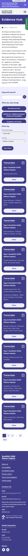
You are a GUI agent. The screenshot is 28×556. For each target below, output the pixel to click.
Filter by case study (10, 103)
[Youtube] (7, 549)
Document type (7, 130)
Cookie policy (6, 480)
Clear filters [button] (7, 148)
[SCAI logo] (8, 457)
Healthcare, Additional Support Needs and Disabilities (14, 115)
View (14, 180)
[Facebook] (3, 549)
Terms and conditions (9, 477)
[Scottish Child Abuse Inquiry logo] (7, 12)
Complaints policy (8, 471)
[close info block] (25, 5)
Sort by (4, 138)
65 (20, 435)
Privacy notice (7, 474)
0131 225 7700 (6, 537)
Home (5, 27)
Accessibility (6, 467)
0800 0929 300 (6, 512)
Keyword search (9, 92)
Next (4, 439)
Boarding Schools (14, 108)
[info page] (26, 28)
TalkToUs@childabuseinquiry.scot (11, 499)
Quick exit (26, 22)
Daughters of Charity (14, 122)
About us (5, 464)
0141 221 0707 (7, 540)
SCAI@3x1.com (6, 532)
